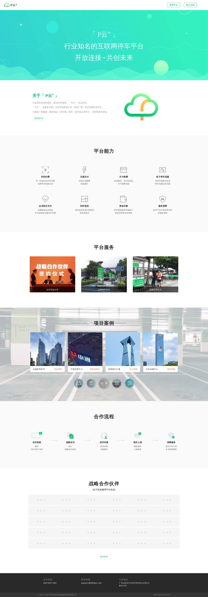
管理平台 (173, 5)
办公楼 (104, 383)
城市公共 (91, 383)
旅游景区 (117, 383)
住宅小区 (129, 383)
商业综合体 (78, 383)
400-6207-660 (50, 583)
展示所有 (104, 557)
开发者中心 (39, 118)
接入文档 (190, 5)
